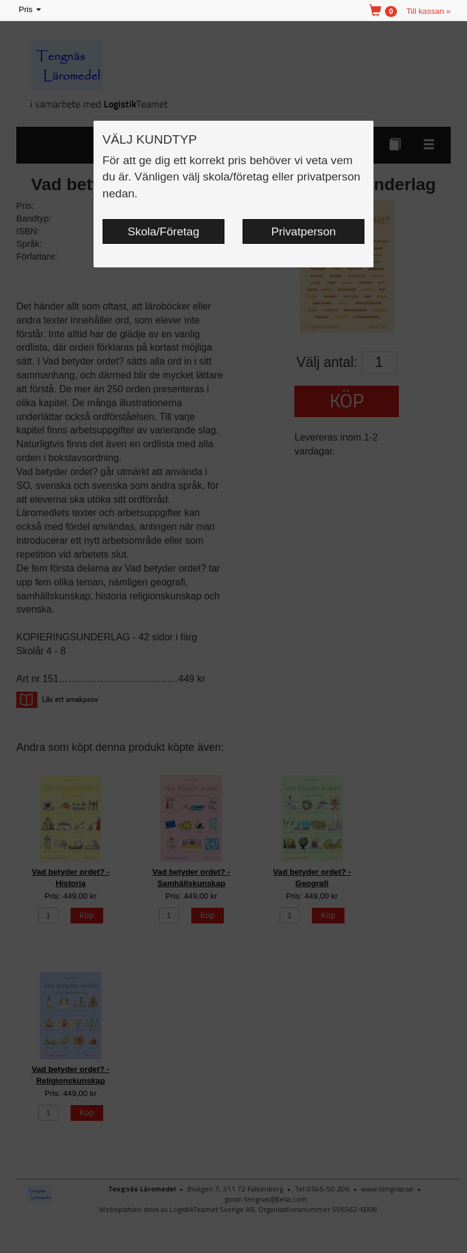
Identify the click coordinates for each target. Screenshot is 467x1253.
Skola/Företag (164, 231)
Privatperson (304, 231)
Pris (30, 10)
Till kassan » (428, 11)
